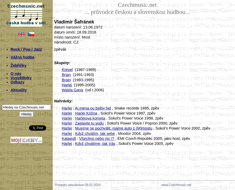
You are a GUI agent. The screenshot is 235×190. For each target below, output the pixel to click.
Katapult (69, 138)
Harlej (67, 85)
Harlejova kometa (90, 118)
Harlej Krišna (86, 113)
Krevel (67, 70)
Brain (66, 80)
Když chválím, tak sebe (95, 133)
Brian (66, 75)
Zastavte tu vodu (89, 123)
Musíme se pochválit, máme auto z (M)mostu (113, 128)
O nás (16, 74)
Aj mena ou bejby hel (93, 108)
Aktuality (19, 90)
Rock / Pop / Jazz (26, 49)
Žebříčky (18, 65)
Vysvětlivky (21, 78)
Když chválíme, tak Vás (95, 143)
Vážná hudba (22, 57)
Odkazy (17, 82)
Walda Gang (72, 90)
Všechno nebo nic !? (96, 138)
